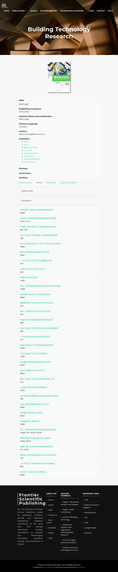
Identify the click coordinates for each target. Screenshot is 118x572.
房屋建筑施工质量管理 (29, 421)
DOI (86, 517)
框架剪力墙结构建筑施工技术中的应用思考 (38, 455)
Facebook (52, 528)
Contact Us (52, 515)
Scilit (26, 144)
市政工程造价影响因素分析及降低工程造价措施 (40, 286)
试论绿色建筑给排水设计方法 (32, 370)
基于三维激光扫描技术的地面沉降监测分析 (38, 430)
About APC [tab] (51, 182)
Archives (26, 201)
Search (33, 11)
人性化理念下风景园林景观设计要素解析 (37, 463)
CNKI (86, 523)
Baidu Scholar (30, 147)
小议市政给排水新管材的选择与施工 (35, 337)
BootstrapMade (48, 567)
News (91, 11)
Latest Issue (27, 191)
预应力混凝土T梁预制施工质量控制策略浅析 (39, 235)
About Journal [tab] (26, 182)
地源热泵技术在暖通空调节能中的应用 (36, 320)
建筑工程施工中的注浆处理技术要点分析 (37, 379)
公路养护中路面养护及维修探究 (33, 387)
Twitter (51, 533)
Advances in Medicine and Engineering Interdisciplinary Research (67, 530)
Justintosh (81, 567)
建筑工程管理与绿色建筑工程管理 (34, 252)
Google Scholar (90, 528)
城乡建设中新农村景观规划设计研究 (35, 362)
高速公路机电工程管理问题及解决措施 (36, 345)
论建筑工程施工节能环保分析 (32, 269)
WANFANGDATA (32, 159)
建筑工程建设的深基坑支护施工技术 (35, 311)
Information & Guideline (71, 11)
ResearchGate (30, 153)
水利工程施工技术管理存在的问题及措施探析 (39, 328)
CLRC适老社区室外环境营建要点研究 (36, 260)
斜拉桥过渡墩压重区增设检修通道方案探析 (38, 218)
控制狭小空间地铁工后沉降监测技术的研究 (38, 227)
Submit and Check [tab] (68, 182)
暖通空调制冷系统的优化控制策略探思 (36, 446)
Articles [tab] (39, 182)
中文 (110, 11)
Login (50, 538)
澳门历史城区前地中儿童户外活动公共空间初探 (40, 244)
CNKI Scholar (30, 162)
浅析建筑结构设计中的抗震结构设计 (35, 294)
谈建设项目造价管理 (28, 277)
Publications (18, 11)
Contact (101, 11)
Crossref (28, 150)
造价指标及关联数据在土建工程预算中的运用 (39, 396)
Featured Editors (48, 11)
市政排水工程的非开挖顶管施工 (33, 472)
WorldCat (28, 156)
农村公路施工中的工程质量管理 (33, 353)
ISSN (26, 142)
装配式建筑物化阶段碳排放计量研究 (35, 438)
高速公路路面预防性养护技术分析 (34, 404)
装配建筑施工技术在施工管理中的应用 (36, 303)
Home (6, 11)
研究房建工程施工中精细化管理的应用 (36, 210)
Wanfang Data (90, 512)
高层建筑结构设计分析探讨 (31, 413)
